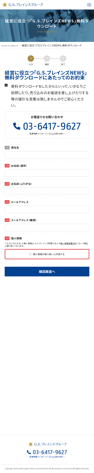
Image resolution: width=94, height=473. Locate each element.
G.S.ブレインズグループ (23, 5)
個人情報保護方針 (68, 243)
